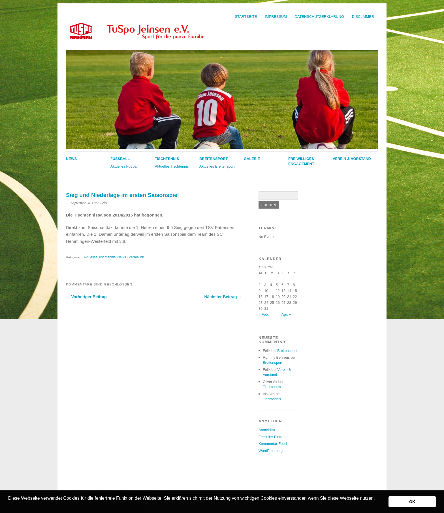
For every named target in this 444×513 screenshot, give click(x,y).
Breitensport (213, 159)
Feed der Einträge (273, 437)
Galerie (252, 159)
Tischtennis (167, 159)
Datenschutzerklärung (319, 16)
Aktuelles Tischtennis (172, 166)
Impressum (276, 16)
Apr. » (286, 314)
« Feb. (264, 314)
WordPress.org (271, 451)
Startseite (246, 16)
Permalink (136, 257)
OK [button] (412, 501)
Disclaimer (363, 16)
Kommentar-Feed (273, 443)
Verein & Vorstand (352, 159)
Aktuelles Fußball (124, 166)
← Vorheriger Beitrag (86, 297)
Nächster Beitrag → (223, 297)
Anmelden (267, 430)
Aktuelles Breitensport (216, 166)
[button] (9, 505)
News (71, 159)
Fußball (120, 159)
